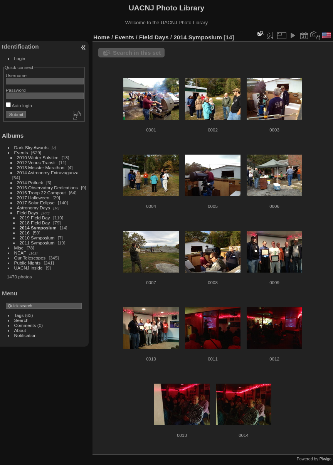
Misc (19, 247)
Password (16, 90)
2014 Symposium (38, 227)
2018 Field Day (35, 222)
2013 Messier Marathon (41, 167)
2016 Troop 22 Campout (41, 192)
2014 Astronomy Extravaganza (48, 172)
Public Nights (27, 262)
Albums (13, 135)
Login (19, 58)
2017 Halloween (33, 197)
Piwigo (325, 459)
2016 (25, 232)
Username (16, 75)
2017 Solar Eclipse (36, 202)
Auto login (19, 105)
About (20, 330)
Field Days (28, 212)
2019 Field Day (35, 217)
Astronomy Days (33, 207)
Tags (19, 315)
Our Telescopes (30, 257)
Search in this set (137, 52)
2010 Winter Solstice (38, 157)
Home (101, 37)
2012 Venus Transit (36, 162)
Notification (25, 335)
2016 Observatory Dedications (47, 187)
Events (21, 152)
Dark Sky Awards (31, 147)
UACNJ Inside (28, 267)
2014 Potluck (30, 182)
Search (21, 320)
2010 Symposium (37, 237)
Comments (25, 325)
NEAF (20, 252)
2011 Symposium (37, 242)
